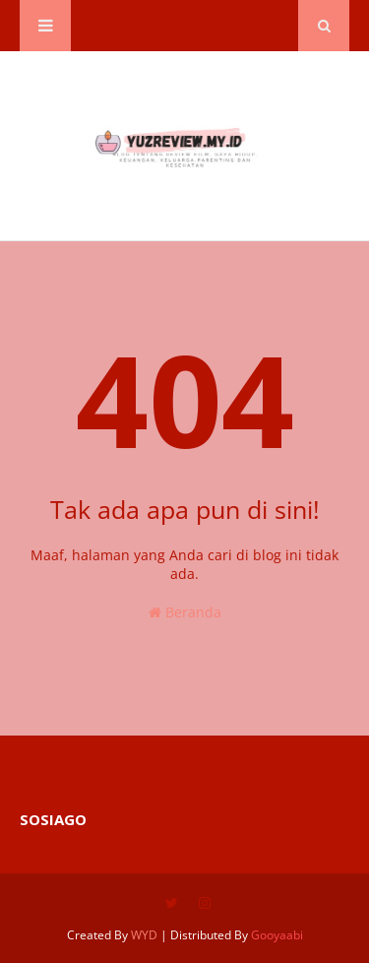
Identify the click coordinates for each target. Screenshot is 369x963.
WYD (144, 935)
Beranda (185, 612)
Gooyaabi (277, 935)
